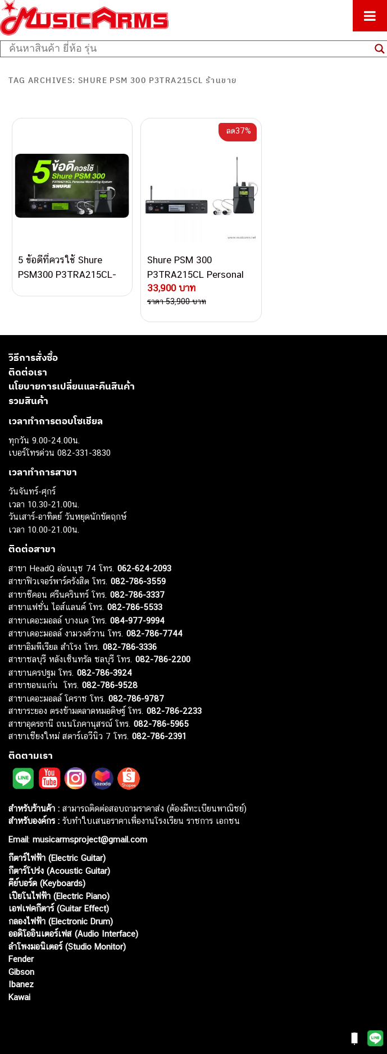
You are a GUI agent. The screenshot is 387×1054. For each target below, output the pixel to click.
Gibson (21, 971)
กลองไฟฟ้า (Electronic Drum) (60, 920)
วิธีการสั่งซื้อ (33, 357)
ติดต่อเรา (27, 371)
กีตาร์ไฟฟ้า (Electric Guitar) (57, 858)
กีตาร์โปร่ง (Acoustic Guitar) (59, 870)
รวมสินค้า (28, 400)
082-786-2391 (159, 736)
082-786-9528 (110, 685)
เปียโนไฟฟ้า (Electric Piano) (59, 895)
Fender (21, 959)
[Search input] (189, 49)
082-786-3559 (138, 581)
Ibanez (21, 984)
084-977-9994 (137, 620)
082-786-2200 (162, 659)
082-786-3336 (130, 646)
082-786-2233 (174, 711)
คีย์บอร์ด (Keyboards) (46, 883)
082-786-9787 (136, 698)
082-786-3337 (137, 594)
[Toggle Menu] (370, 15)
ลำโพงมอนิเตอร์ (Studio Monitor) (67, 946)
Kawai (19, 996)
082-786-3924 (104, 672)
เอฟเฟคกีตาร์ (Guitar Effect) (58, 908)
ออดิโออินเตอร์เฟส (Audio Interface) (73, 933)
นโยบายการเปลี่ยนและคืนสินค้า (71, 386)
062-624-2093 (144, 567)
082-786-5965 (161, 723)
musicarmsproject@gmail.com (88, 839)
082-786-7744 (154, 633)
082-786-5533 (134, 607)
